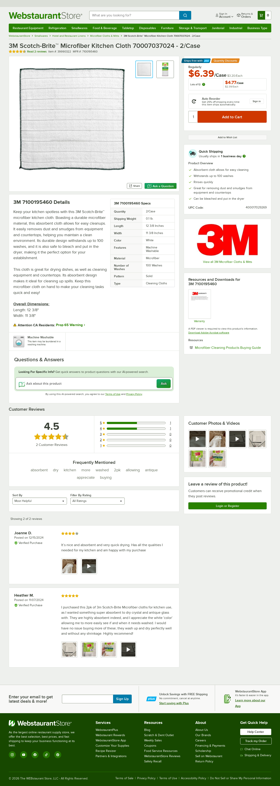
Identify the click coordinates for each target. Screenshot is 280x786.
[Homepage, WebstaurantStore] (45, 15)
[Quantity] (193, 117)
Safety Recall (152, 761)
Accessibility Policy (193, 778)
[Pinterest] (57, 754)
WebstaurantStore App (111, 740)
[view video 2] (89, 566)
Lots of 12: (197, 84)
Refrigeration (57, 28)
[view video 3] (237, 439)
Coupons (150, 745)
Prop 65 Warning (69, 325)
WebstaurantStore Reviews (162, 756)
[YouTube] (23, 754)
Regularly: (195, 67)
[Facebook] (35, 754)
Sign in (257, 101)
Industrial (235, 28)
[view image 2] (217, 439)
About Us (201, 730)
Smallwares (80, 28)
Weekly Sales (153, 740)
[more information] (244, 156)
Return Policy (204, 761)
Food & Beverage (105, 28)
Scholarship (203, 751)
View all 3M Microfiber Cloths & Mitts (227, 262)
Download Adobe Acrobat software (208, 332)
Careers (200, 740)
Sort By (17, 495)
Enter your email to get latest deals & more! (31, 699)
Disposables (147, 28)
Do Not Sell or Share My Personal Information (240, 778)
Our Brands (203, 735)
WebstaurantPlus (107, 730)
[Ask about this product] (94, 383)
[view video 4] (128, 649)
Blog (147, 730)
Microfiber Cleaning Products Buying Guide (231, 347)
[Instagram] (12, 754)
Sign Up (122, 699)
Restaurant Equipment (28, 28)
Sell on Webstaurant (208, 756)
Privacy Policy (134, 394)
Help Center (255, 732)
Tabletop (128, 28)
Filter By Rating (80, 495)
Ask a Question (160, 186)
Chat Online (250, 749)
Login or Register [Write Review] (227, 506)
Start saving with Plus (174, 703)
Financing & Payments (210, 745)
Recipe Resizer (106, 751)
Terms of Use (113, 394)
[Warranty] (199, 306)
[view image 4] (257, 439)
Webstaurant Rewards (110, 735)
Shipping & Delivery (255, 755)
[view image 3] (109, 649)
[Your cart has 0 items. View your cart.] (264, 15)
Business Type (257, 28)
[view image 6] (217, 458)
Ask (164, 384)
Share (134, 186)
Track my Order (256, 741)
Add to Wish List (227, 137)
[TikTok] (46, 754)
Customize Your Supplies (112, 745)
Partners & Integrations (111, 756)
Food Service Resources (161, 751)
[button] (144, 69)
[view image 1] (69, 566)
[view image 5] (197, 458)
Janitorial (218, 28)
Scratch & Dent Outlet (159, 735)
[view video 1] (197, 439)
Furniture (167, 28)
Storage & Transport (192, 28)
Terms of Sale (124, 778)
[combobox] (134, 15)
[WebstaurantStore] (45, 723)
